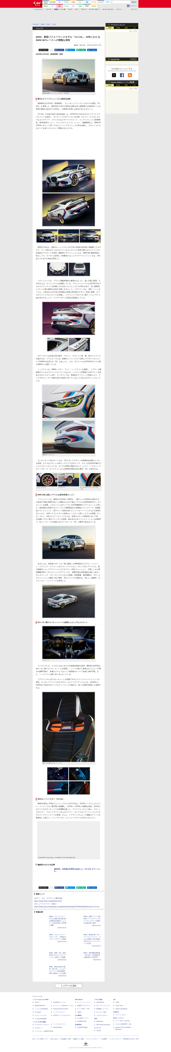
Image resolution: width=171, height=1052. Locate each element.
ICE (114, 999)
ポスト (45, 50)
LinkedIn (93, 50)
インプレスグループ (115, 1039)
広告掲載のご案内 (66, 1039)
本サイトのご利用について (40, 1039)
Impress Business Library (60, 1009)
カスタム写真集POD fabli (123, 1024)
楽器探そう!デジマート (84, 1005)
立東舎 (79, 1012)
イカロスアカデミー (102, 1015)
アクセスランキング (118, 25)
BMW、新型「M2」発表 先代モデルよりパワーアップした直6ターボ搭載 (57, 955)
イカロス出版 (98, 999)
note (82, 50)
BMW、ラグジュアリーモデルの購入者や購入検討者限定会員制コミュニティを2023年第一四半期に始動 (57, 921)
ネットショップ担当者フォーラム (63, 1005)
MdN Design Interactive (103, 1024)
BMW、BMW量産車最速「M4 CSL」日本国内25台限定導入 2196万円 (92, 955)
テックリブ (97, 1028)
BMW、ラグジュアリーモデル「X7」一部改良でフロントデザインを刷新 (57, 937)
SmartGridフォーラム (59, 1002)
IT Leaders (38, 1012)
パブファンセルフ (120, 1015)
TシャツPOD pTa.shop (122, 1021)
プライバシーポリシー (92, 1039)
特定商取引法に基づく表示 (131, 1039)
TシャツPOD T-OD (83, 1009)
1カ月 (134, 28)
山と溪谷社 (78, 1015)
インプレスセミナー (59, 1012)
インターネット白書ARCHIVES (44, 1031)
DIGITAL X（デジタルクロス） (62, 1015)
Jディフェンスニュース (103, 1005)
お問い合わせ (54, 1039)
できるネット (39, 1028)
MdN (95, 1018)
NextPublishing (57, 1027)
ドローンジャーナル (41, 1015)
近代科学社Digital (82, 1027)
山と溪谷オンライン (83, 1018)
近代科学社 (78, 1024)
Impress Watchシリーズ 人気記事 (122, 82)
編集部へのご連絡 (78, 1039)
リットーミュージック (83, 1002)
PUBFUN (116, 1012)
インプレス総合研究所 (41, 1009)
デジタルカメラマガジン (42, 1024)
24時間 (118, 28)
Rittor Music (79, 999)
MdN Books (99, 1021)
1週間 (126, 28)
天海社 (117, 1002)
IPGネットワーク (118, 1018)
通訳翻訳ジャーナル (102, 1009)
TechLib (98, 1030)
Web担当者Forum (40, 1005)
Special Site (115, 59)
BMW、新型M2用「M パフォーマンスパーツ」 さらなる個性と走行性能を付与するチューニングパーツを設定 (92, 939)
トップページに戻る (68, 986)
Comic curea (119, 1005)
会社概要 (104, 1039)
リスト (51, 50)
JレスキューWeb (101, 1012)
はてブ (72, 50)
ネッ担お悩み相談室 (41, 1018)
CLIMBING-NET (82, 1021)
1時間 (109, 28)
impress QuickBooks (121, 1009)
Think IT (37, 1002)
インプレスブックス (59, 1024)
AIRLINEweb (100, 1002)
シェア (61, 50)
